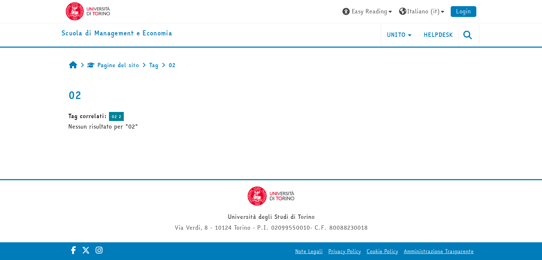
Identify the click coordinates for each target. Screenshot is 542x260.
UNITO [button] (396, 34)
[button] (368, 11)
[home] (116, 33)
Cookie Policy (382, 251)
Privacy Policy (344, 251)
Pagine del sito (113, 65)
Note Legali (309, 251)
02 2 (116, 116)
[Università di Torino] (87, 10)
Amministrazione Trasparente (439, 251)
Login (463, 11)
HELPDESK (438, 34)
